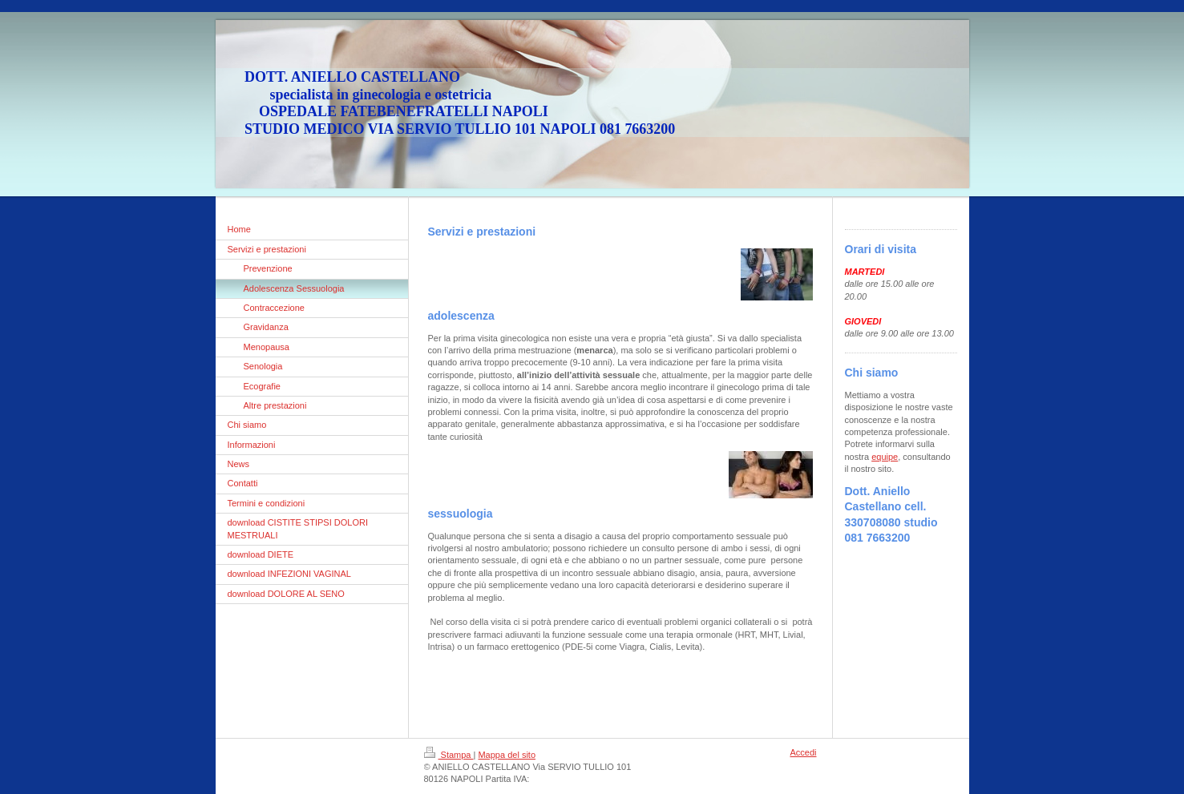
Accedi (803, 752)
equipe (884, 456)
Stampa (449, 755)
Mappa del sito (506, 755)
